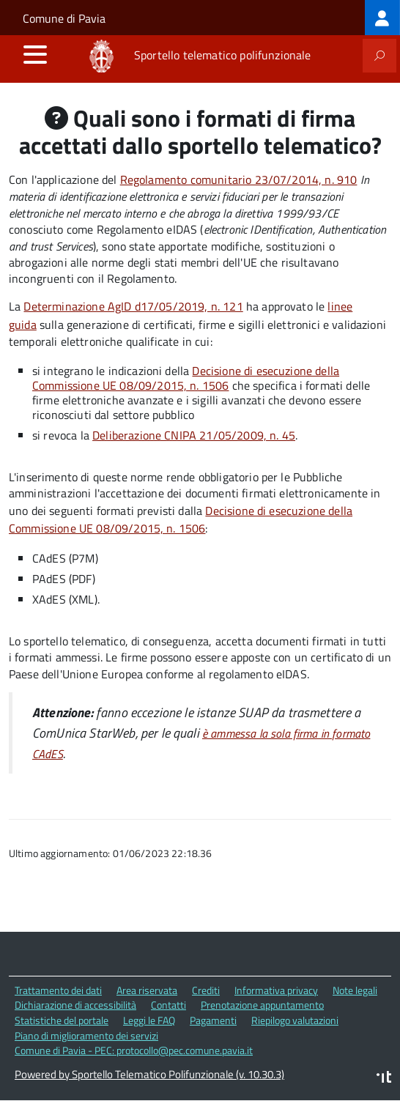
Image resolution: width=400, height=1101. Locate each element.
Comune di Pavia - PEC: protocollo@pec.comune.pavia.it (134, 1050)
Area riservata (146, 990)
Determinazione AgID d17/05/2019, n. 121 (132, 306)
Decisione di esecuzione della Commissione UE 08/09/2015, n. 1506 (185, 378)
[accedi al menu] (35, 54)
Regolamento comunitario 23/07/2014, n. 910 (239, 179)
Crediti (206, 990)
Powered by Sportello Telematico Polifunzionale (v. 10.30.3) (149, 1074)
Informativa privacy (276, 990)
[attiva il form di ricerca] (379, 56)
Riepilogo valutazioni (294, 1020)
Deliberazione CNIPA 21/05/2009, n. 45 (193, 435)
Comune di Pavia (64, 18)
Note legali (355, 990)
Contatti (168, 1004)
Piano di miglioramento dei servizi (86, 1035)
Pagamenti (213, 1020)
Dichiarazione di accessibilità (75, 1004)
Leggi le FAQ (149, 1020)
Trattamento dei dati (58, 990)
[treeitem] (382, 17)
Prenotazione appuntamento (262, 1004)
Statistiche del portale (61, 1020)
